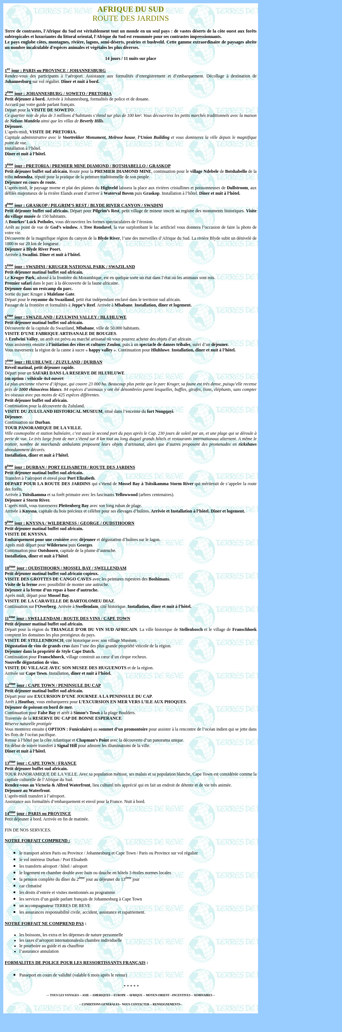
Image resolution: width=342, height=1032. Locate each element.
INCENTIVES (181, 995)
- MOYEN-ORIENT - (157, 995)
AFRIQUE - (136, 995)
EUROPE (119, 995)
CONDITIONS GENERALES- (101, 1004)
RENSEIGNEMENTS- (166, 1004)
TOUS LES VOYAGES (64, 995)
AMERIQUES (101, 995)
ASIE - (86, 995)
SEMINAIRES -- (204, 995)
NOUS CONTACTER (135, 1004)
